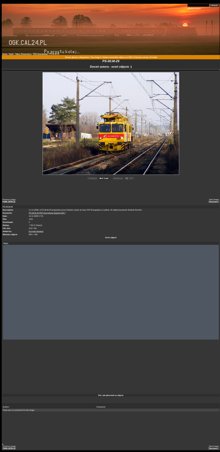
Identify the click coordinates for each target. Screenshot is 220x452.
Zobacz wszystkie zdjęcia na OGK (117, 57)
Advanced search (194, 8)
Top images (96, 57)
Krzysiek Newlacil (36, 231)
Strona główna (71, 57)
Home (4, 54)
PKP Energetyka (40, 54)
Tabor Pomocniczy (23, 54)
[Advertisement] (111, 189)
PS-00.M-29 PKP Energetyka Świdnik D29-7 (47, 213)
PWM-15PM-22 (9, 202)
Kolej (11, 54)
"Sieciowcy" (213, 202)
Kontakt (153, 57)
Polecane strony (141, 57)
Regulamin (84, 57)
